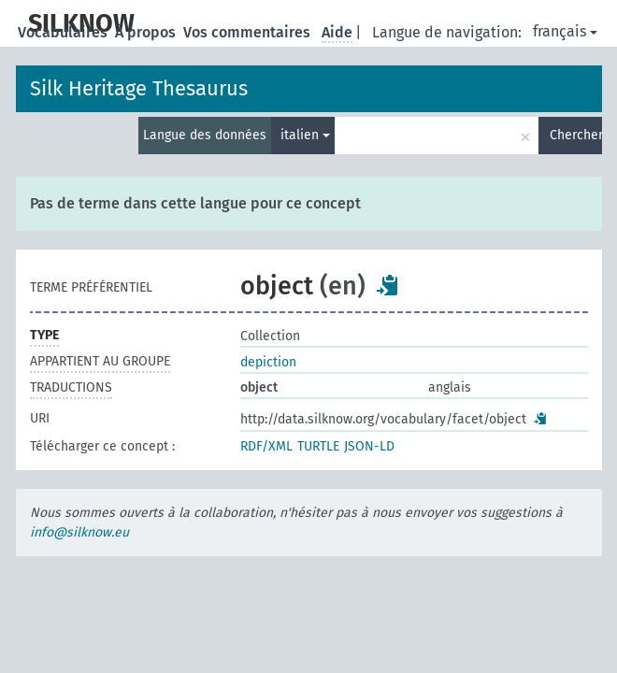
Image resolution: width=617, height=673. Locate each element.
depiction (268, 362)
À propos (147, 32)
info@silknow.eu (79, 532)
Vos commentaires (248, 32)
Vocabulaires (64, 32)
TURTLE (318, 446)
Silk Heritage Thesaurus (139, 88)
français (565, 31)
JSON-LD (369, 446)
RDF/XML (266, 446)
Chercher (576, 135)
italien (305, 135)
